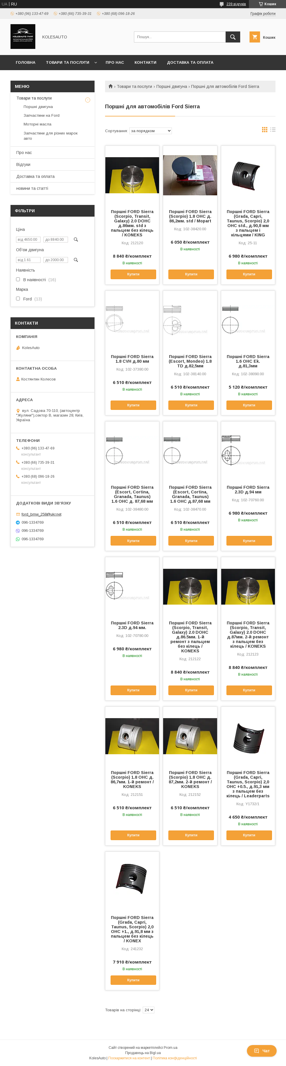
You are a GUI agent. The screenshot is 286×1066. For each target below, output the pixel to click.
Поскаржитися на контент (129, 1058)
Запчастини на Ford (42, 115)
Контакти (145, 62)
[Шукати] (233, 37)
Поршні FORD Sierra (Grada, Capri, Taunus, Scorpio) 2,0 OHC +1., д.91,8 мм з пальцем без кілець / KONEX (132, 929)
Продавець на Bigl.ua (143, 1053)
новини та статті (32, 188)
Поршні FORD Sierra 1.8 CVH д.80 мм (132, 359)
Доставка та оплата (190, 62)
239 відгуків (236, 4)
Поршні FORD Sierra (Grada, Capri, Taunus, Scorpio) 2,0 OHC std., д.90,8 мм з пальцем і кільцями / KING (248, 223)
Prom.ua (170, 1048)
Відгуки (23, 164)
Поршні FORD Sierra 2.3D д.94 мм (248, 489)
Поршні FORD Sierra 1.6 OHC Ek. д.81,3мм (248, 361)
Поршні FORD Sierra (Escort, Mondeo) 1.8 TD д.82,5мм (190, 361)
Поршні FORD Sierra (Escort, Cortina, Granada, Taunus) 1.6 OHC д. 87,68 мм (132, 494)
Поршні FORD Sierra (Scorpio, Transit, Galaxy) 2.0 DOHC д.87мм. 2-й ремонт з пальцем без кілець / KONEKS (248, 635)
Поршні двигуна (171, 86)
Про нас (115, 62)
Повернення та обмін (40, 77)
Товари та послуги (67, 62)
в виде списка (272, 131)
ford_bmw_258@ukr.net (41, 514)
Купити (133, 274)
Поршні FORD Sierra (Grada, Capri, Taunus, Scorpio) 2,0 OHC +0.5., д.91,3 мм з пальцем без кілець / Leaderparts (248, 784)
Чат (262, 1050)
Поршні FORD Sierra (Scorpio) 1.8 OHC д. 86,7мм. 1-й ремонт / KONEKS (132, 779)
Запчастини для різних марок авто (51, 136)
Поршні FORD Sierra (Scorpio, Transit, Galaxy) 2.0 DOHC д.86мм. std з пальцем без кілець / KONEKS (132, 223)
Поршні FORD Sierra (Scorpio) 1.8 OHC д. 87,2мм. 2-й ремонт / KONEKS (190, 779)
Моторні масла (37, 124)
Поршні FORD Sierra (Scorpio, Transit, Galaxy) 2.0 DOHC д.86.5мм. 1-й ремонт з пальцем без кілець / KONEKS (190, 637)
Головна (25, 62)
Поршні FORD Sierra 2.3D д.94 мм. (132, 625)
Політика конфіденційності (175, 1058)
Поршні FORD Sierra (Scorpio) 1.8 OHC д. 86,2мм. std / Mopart (190, 216)
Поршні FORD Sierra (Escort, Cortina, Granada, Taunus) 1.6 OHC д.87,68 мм (190, 494)
